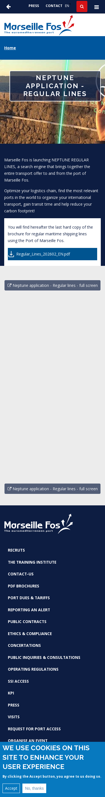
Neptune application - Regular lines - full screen (53, 285)
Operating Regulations (33, 669)
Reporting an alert (29, 609)
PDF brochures (23, 586)
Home (10, 47)
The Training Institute (32, 562)
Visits (14, 716)
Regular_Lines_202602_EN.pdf (43, 254)
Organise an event (28, 740)
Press (34, 5)
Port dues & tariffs (29, 597)
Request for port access (34, 728)
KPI (11, 693)
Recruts (16, 550)
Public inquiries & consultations (44, 657)
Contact (54, 5)
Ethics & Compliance (30, 633)
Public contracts (27, 621)
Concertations (24, 645)
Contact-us (21, 574)
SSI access (18, 681)
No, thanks (34, 788)
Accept (11, 788)
